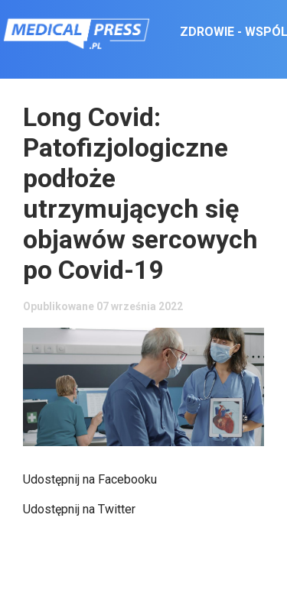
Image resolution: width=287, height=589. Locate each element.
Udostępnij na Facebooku (90, 479)
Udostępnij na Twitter (79, 509)
